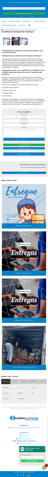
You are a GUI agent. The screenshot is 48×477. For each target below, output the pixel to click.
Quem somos (14, 21)
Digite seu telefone (24, 123)
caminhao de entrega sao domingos (34, 30)
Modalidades (39, 21)
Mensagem (24, 127)
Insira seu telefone (26, 454)
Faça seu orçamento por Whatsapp (24, 13)
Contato (22, 25)
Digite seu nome (24, 114)
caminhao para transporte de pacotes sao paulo (25, 30)
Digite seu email (24, 118)
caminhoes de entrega (18, 30)
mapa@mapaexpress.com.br (24, 438)
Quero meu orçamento (24, 172)
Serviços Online (9, 25)
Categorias (10, 30)
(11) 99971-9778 (24, 435)
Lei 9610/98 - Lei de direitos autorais (29, 408)
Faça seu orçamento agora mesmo (24, 8)
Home (4, 21)
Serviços (26, 21)
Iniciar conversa (32, 460)
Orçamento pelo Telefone (24, 148)
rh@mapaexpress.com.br (24, 443)
